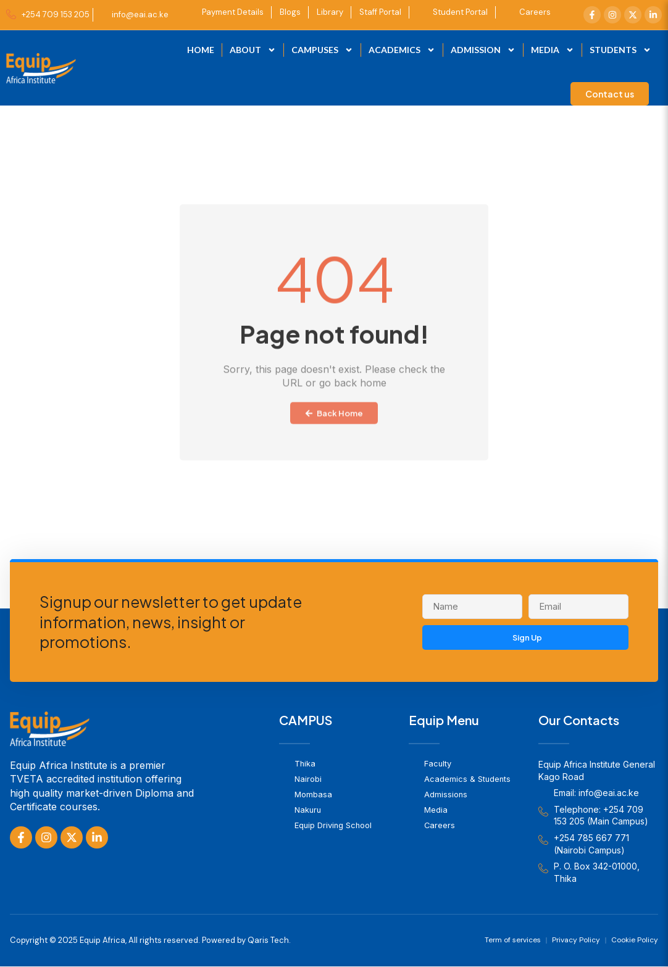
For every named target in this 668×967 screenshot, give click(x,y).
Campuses (322, 49)
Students (620, 49)
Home (200, 49)
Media (552, 49)
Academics (402, 49)
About (253, 49)
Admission (483, 49)
